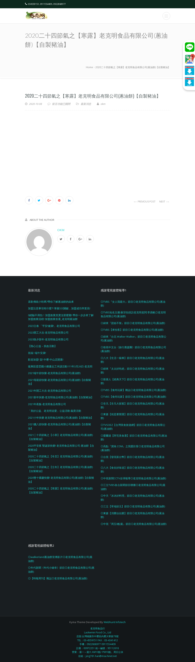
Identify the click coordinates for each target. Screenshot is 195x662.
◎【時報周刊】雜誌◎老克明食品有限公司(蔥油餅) (57, 578)
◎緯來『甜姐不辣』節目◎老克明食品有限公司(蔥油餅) (133, 323)
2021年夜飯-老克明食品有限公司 (47, 404)
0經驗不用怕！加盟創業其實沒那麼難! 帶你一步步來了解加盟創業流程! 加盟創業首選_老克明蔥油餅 (61, 317)
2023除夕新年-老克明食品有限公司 (48, 339)
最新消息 (86, 104)
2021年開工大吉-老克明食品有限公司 (49, 390)
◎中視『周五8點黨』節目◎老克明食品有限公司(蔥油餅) (133, 524)
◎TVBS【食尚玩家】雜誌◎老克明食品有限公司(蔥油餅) (133, 390)
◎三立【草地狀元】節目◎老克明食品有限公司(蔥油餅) (133, 506)
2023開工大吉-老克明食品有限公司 (48, 332)
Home (89, 67)
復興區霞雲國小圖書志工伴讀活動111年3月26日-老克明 (60, 366)
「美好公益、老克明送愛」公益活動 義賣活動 (54, 411)
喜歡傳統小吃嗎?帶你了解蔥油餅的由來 (51, 301)
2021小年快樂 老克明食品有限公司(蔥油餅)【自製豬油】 (60, 417)
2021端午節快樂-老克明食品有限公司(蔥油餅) (54, 373)
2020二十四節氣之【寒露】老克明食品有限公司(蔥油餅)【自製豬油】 (93, 95)
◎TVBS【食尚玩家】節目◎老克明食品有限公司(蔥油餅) (133, 396)
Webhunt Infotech (115, 622)
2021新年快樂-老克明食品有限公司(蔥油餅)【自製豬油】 (61, 397)
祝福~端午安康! (37, 353)
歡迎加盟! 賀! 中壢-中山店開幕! (45, 359)
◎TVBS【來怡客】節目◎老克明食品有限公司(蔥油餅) (132, 330)
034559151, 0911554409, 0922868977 (47, 3)
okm (60, 230)
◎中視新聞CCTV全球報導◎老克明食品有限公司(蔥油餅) (133, 478)
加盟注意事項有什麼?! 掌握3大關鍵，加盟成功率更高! (59, 308)
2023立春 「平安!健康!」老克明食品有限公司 (54, 326)
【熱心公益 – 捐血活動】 (42, 346)
